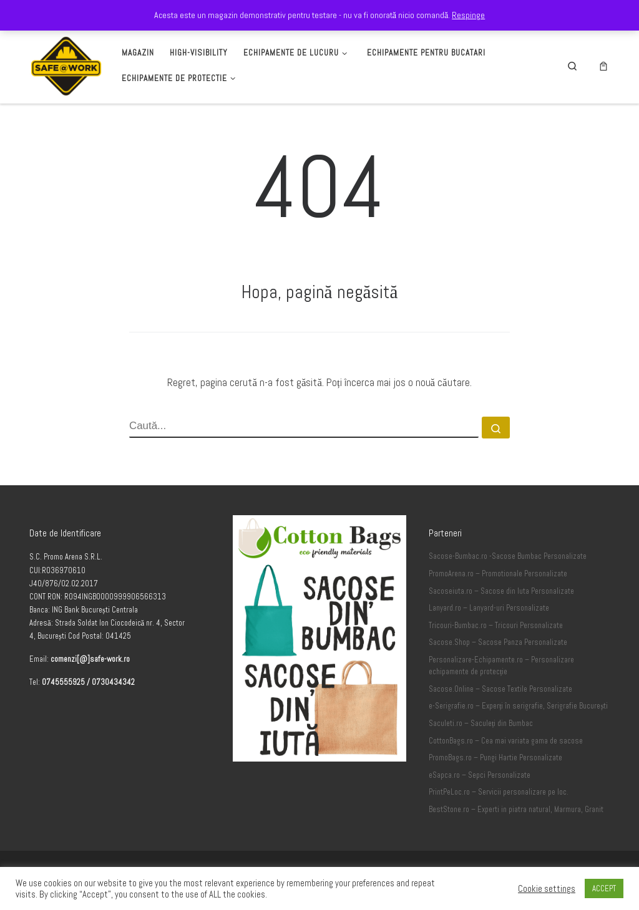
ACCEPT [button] (604, 888)
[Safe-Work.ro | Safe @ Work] (66, 64)
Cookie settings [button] (546, 888)
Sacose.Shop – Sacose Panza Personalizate (498, 642)
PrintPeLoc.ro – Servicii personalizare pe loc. (498, 792)
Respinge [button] (468, 15)
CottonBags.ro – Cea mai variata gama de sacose (506, 741)
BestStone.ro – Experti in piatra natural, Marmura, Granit (516, 810)
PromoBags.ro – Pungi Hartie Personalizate (495, 758)
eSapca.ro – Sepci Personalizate (479, 775)
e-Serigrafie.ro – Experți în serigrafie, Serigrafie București (518, 706)
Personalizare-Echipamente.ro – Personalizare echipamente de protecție (501, 666)
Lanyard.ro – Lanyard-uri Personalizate (489, 608)
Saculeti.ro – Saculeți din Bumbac (481, 723)
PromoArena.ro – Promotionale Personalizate (498, 574)
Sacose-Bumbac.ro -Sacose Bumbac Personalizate (508, 556)
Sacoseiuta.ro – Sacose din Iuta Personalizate (501, 591)
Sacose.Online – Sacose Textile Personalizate (500, 689)
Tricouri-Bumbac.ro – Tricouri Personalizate (496, 626)
